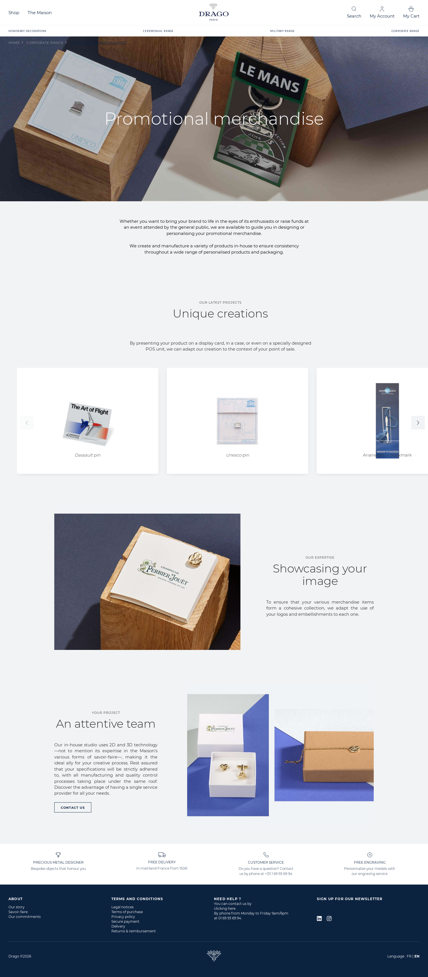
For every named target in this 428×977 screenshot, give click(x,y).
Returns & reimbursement (133, 931)
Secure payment (125, 921)
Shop (13, 12)
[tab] (59, 899)
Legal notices (122, 907)
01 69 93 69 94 (229, 918)
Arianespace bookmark (387, 455)
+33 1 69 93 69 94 (278, 874)
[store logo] (214, 12)
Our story (16, 907)
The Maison (40, 12)
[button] (418, 423)
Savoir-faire (18, 912)
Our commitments (24, 917)
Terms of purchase (127, 912)
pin (88, 455)
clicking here (224, 908)
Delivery (118, 926)
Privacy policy (123, 917)
